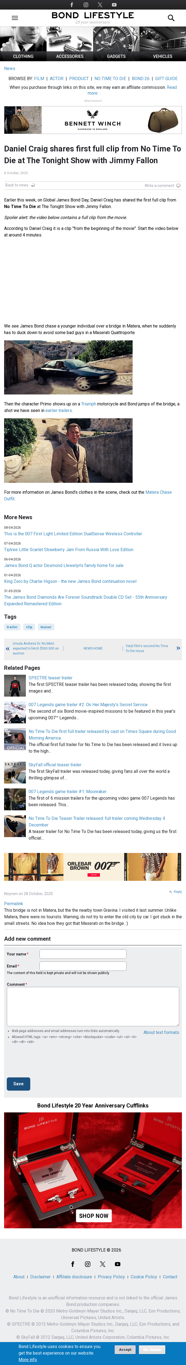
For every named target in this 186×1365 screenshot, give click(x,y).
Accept (125, 1350)
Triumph (88, 404)
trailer (12, 627)
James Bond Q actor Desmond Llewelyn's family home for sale (64, 565)
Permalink (13, 903)
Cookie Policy (144, 1276)
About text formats (161, 1032)
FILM (39, 78)
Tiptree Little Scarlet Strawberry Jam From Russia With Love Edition (68, 549)
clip (29, 627)
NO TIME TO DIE (110, 78)
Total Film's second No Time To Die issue (147, 648)
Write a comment (159, 185)
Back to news (16, 185)
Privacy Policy (111, 1276)
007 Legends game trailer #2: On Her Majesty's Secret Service (88, 704)
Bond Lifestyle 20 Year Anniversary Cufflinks (93, 1105)
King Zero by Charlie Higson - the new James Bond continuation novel (70, 581)
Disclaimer (40, 1276)
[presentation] (48, 1062)
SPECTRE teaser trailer (50, 677)
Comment (16, 984)
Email (12, 966)
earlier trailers (58, 410)
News (9, 68)
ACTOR (56, 78)
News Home (93, 648)
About (19, 1276)
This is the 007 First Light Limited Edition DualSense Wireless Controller (73, 533)
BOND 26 (141, 78)
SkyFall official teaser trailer (55, 764)
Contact (170, 1276)
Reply (178, 892)
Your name (16, 954)
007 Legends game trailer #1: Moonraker (67, 791)
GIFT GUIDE (166, 78)
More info (28, 1359)
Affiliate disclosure (74, 1276)
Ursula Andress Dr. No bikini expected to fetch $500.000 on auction (36, 648)
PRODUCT (79, 78)
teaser (46, 627)
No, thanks (152, 1350)
